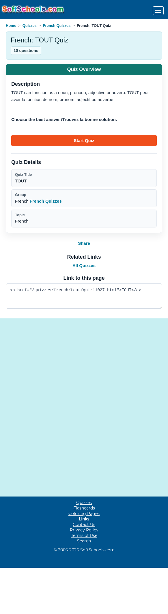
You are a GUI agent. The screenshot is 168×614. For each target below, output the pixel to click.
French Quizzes (56, 25)
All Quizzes (84, 265)
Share (84, 243)
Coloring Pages (84, 513)
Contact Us (84, 524)
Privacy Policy (84, 530)
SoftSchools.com (97, 550)
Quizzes (30, 25)
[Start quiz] (84, 140)
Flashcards (84, 508)
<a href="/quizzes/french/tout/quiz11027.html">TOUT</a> (84, 296)
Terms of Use (84, 535)
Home (11, 25)
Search (84, 541)
